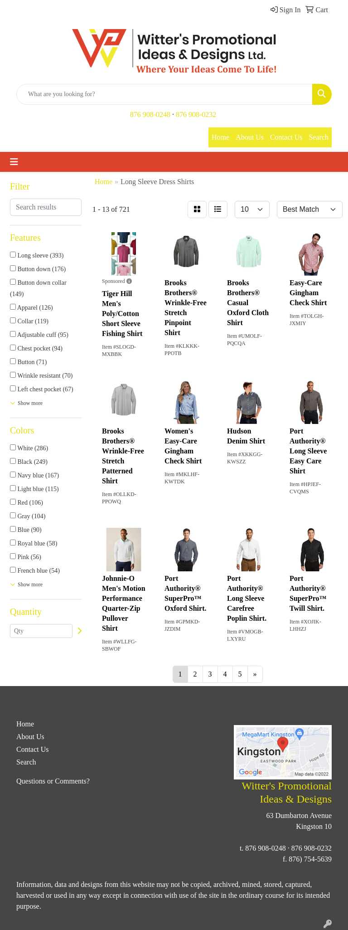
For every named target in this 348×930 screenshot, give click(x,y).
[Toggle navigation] (14, 162)
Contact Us (286, 137)
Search (319, 137)
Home (220, 137)
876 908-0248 (150, 114)
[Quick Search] (164, 94)
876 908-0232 (196, 114)
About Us (250, 137)
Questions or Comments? (53, 781)
